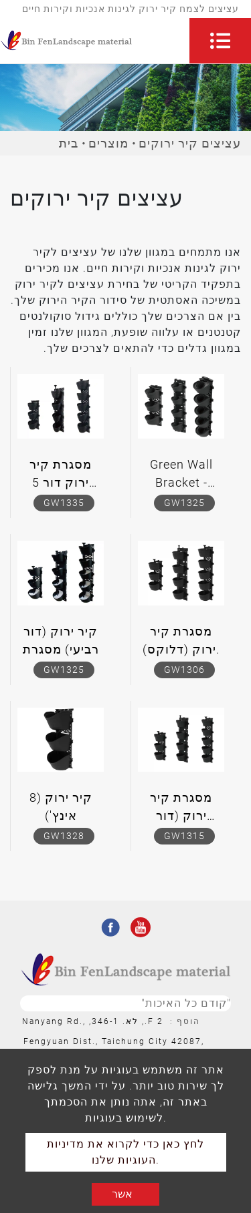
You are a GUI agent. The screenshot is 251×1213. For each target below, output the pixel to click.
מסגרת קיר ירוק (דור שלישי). (181, 809)
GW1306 (184, 669)
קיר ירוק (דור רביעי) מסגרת (61, 640)
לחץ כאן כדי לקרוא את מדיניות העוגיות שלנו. (125, 1152)
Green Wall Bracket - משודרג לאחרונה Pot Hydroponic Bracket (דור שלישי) (181, 476)
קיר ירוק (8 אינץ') (60, 806)
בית (68, 143)
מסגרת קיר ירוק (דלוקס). (181, 640)
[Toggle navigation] (220, 40)
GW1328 (64, 835)
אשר (122, 1194)
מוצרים (108, 143)
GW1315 (184, 835)
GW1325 (184, 502)
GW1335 (64, 502)
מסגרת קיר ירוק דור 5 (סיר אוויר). (60, 476)
